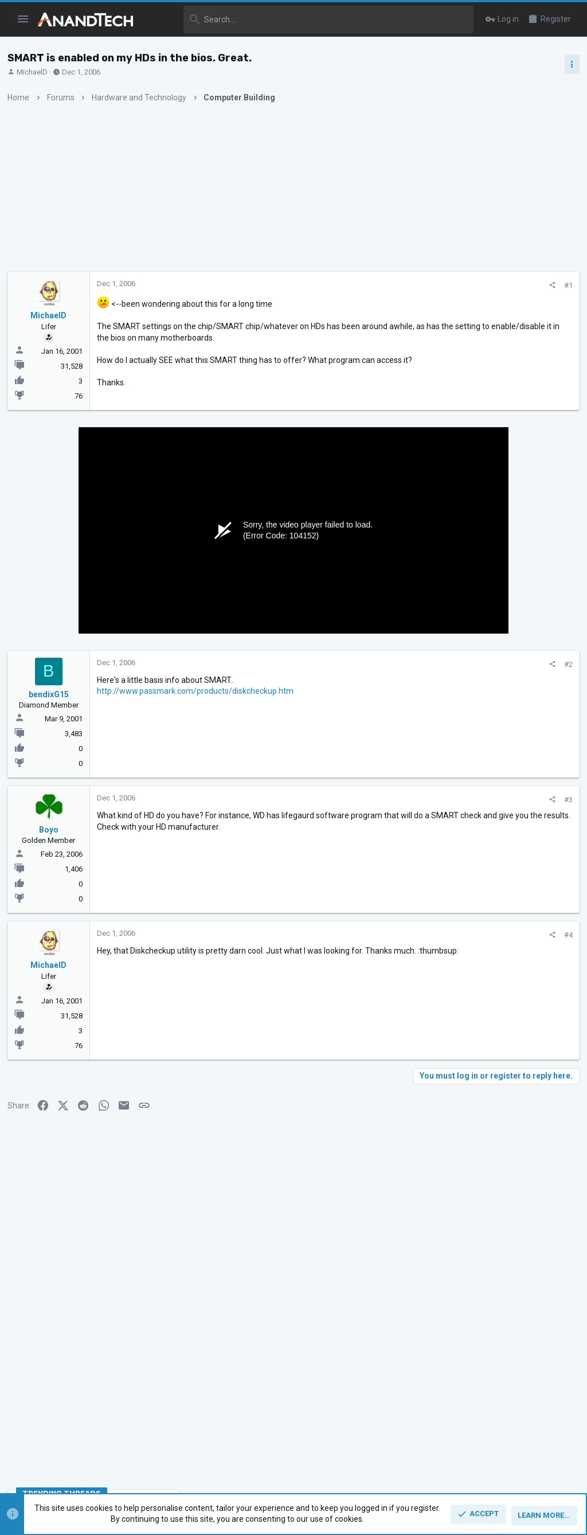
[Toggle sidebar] (568, 64)
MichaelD (36, 72)
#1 (381, 285)
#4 (381, 950)
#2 (381, 679)
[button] (23, 19)
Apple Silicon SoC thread (496, 863)
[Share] (365, 285)
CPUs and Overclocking (469, 696)
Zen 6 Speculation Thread (494, 918)
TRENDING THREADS (457, 622)
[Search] (310, 19)
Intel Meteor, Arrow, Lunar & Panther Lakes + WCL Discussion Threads (497, 731)
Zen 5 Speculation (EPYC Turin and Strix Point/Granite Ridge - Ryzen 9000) (496, 654)
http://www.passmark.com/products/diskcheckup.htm (199, 706)
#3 (381, 814)
